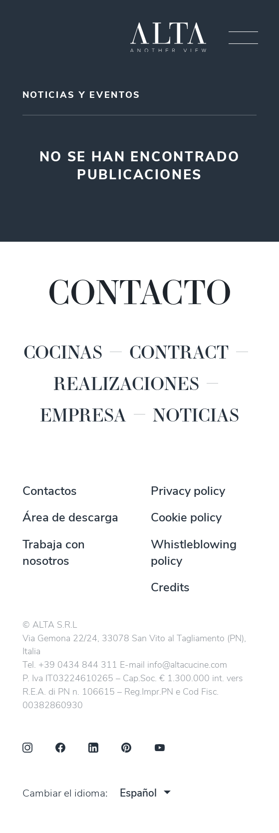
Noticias (196, 414)
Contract (179, 352)
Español (138, 794)
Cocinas (62, 352)
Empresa (83, 414)
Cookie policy (186, 518)
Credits (170, 588)
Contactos (49, 492)
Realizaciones (126, 383)
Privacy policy (188, 492)
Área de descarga (70, 518)
